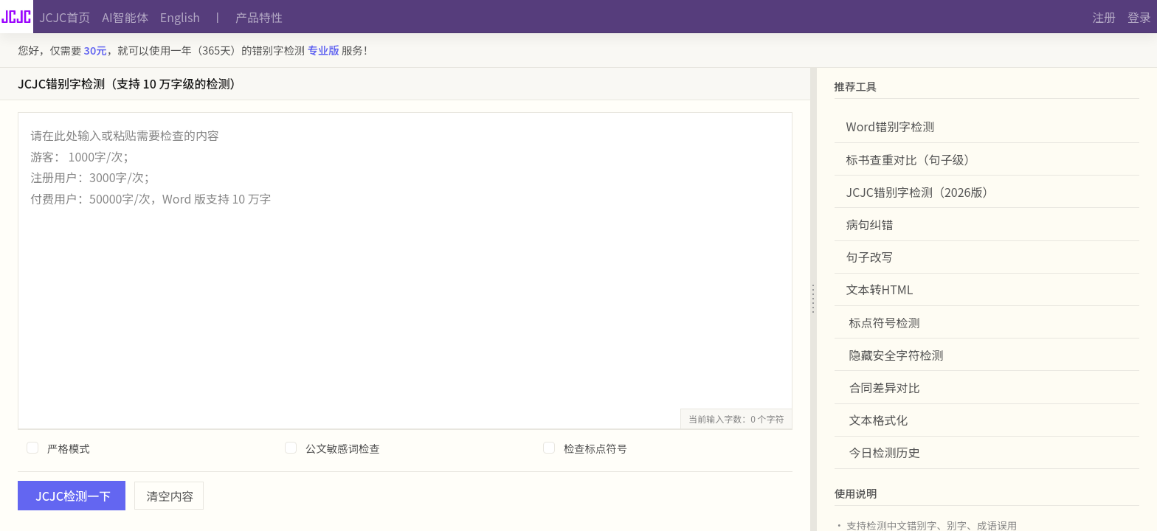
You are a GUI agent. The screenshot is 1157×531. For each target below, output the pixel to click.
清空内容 (170, 495)
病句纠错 (870, 224)
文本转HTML (879, 289)
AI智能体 (125, 17)
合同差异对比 (884, 387)
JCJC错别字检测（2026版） (920, 192)
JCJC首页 (64, 17)
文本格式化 (878, 419)
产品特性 (259, 17)
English (180, 17)
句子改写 (870, 257)
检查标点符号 (595, 448)
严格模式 (68, 448)
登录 (1139, 17)
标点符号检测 (884, 322)
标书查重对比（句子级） (911, 159)
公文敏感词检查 (342, 448)
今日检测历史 (884, 452)
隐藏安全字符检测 (896, 355)
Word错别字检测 (890, 126)
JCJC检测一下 (73, 495)
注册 (1104, 17)
